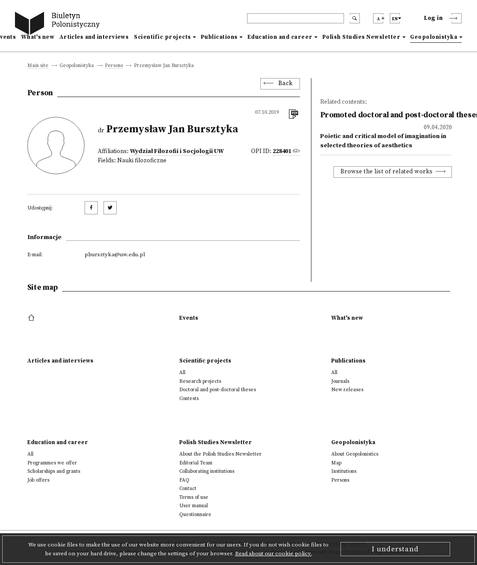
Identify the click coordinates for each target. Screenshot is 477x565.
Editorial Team (195, 463)
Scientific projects (162, 37)
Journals (340, 381)
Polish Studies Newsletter (361, 37)
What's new (37, 37)
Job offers (38, 480)
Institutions (343, 471)
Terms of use (193, 497)
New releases (347, 389)
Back (285, 83)
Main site (37, 66)
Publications (219, 37)
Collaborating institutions (206, 471)
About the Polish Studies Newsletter (220, 454)
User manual (193, 505)
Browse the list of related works (386, 172)
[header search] (295, 18)
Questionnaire (195, 514)
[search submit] (355, 18)
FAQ (184, 480)
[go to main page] (59, 24)
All (182, 372)
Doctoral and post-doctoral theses (217, 389)
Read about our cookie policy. (273, 553)
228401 (282, 151)
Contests (189, 398)
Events (188, 318)
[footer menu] (32, 318)
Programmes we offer (52, 463)
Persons (114, 66)
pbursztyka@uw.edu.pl (115, 254)
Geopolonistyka (433, 37)
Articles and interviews (94, 37)
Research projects (200, 381)
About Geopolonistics (354, 454)
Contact (187, 488)
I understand (395, 549)
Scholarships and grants (53, 471)
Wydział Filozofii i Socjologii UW (177, 151)
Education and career (280, 37)
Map (336, 463)
